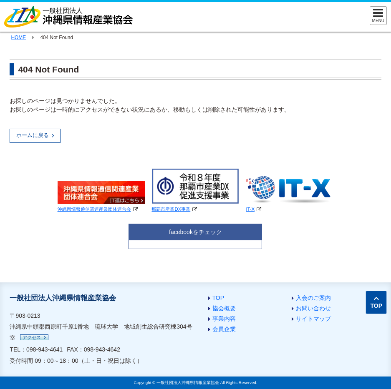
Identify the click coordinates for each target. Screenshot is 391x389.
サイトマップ (313, 318)
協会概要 (224, 308)
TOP (218, 297)
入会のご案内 (313, 297)
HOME (18, 37)
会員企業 (224, 329)
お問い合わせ (313, 308)
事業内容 (224, 318)
